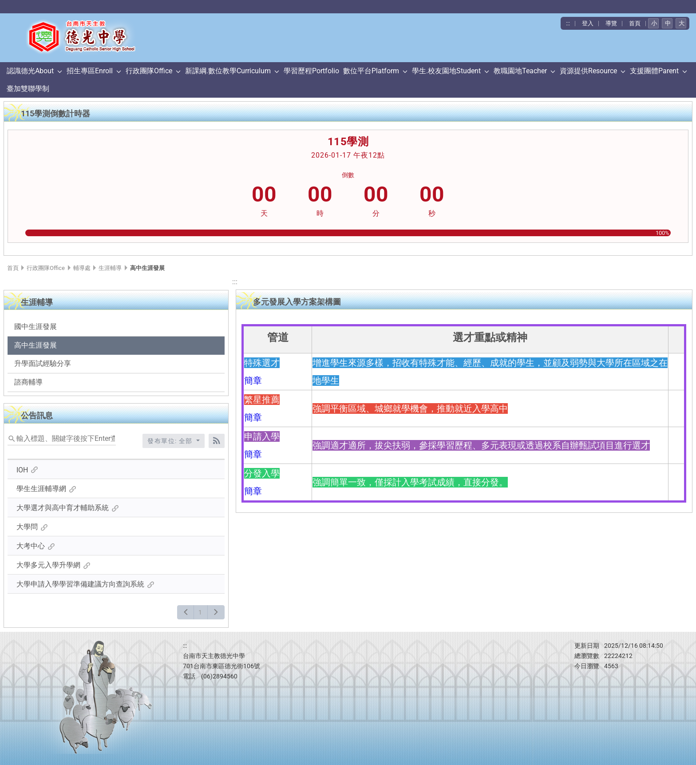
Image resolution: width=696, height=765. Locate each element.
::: (568, 23)
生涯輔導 (110, 268)
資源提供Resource (588, 71)
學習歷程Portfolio (311, 71)
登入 (587, 23)
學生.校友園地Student (446, 71)
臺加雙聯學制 (28, 88)
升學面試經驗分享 (42, 363)
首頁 (635, 23)
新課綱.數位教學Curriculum (228, 71)
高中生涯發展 (35, 345)
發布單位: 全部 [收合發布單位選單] (170, 440)
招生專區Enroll (90, 71)
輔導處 (82, 268)
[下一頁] (216, 612)
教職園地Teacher (520, 71)
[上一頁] (185, 612)
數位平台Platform (371, 71)
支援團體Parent (654, 71)
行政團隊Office (149, 71)
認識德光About (30, 71)
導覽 (611, 23)
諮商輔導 (28, 382)
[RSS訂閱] (217, 441)
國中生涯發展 (35, 326)
